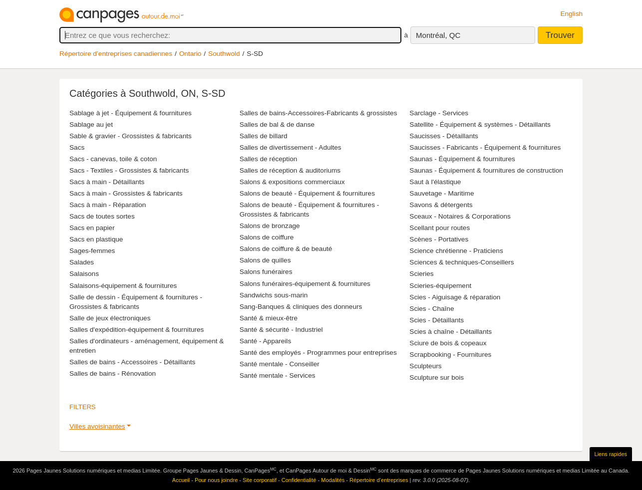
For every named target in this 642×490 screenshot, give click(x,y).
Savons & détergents (440, 205)
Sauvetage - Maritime (441, 193)
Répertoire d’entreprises (378, 480)
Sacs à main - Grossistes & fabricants (126, 193)
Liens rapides (611, 454)
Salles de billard (264, 136)
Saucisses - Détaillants (443, 136)
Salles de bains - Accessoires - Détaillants (132, 362)
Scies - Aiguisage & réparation (454, 297)
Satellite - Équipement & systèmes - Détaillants (480, 124)
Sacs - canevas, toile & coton (113, 159)
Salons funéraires (266, 271)
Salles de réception (269, 159)
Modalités (332, 480)
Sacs (76, 147)
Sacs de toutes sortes (102, 216)
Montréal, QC (438, 35)
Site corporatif (260, 480)
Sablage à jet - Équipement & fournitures (130, 113)
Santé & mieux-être (269, 318)
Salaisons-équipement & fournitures (123, 285)
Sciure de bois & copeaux (447, 343)
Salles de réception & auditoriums (290, 170)
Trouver (560, 35)
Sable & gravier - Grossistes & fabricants (130, 136)
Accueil (181, 480)
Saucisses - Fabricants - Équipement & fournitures (485, 147)
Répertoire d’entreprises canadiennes (115, 53)
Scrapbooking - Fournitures (450, 354)
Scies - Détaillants (436, 320)
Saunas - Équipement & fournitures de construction (486, 170)
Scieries (421, 273)
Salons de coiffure (267, 237)
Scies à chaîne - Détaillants (450, 331)
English (571, 13)
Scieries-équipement (440, 285)
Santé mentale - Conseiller (280, 364)
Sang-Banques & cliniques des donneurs (301, 306)
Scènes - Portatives (438, 239)
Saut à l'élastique (435, 182)
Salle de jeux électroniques (109, 318)
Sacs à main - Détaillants (106, 182)
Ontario (190, 53)
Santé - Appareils (266, 341)
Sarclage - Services (438, 113)
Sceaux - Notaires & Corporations (460, 216)
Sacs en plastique (96, 239)
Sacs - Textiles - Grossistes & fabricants (129, 170)
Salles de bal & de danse (277, 124)
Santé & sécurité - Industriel (281, 329)
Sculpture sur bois (436, 377)
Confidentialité (299, 480)
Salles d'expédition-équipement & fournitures (136, 329)
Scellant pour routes (439, 228)
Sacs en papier (92, 228)
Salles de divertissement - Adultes (290, 147)
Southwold (224, 53)
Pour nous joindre (216, 480)
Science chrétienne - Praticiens (456, 250)
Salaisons (84, 273)
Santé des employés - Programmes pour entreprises (318, 352)
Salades (81, 262)
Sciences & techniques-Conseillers (461, 262)
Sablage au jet (91, 124)
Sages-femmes (92, 250)
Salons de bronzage (270, 226)
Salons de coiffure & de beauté (286, 248)
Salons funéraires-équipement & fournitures (305, 283)
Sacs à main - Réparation (107, 205)
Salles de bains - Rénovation (112, 373)
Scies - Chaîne (431, 308)
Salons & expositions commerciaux (292, 182)
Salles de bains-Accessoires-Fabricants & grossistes (318, 113)
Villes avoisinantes (97, 426)
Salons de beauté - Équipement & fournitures (307, 193)
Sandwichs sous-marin (274, 295)
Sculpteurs (425, 366)
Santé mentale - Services (278, 375)
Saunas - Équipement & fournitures (462, 159)
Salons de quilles (265, 260)
